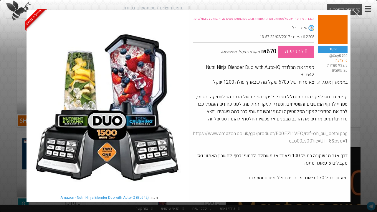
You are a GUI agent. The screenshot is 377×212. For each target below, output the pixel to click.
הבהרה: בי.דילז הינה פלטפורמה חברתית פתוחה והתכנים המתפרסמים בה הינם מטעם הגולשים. (254, 19)
